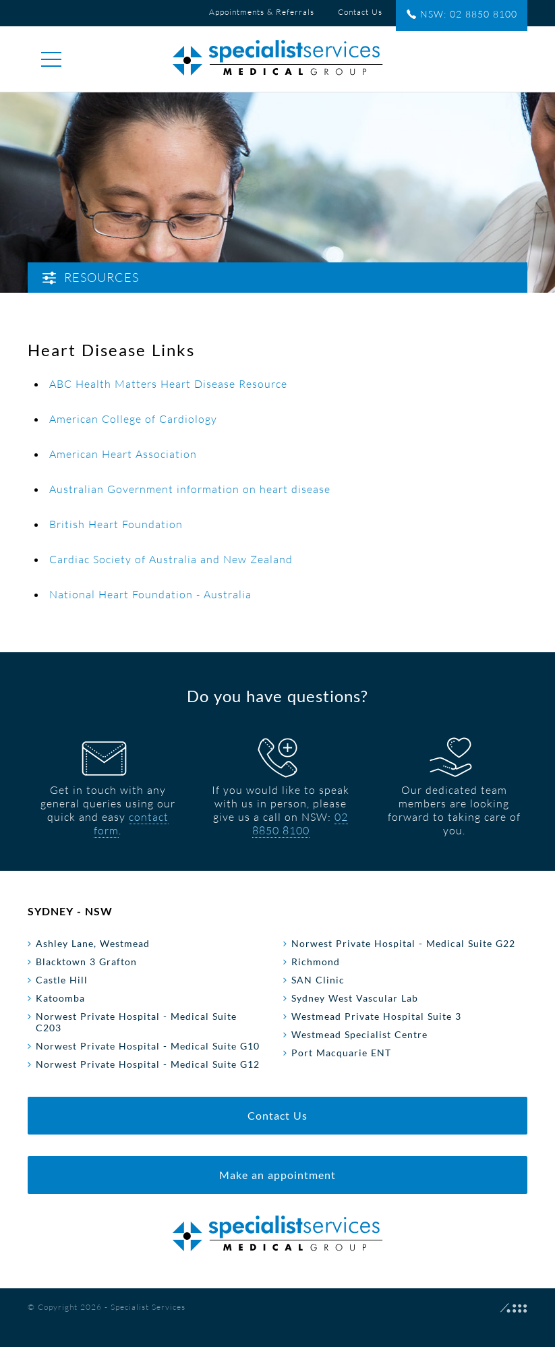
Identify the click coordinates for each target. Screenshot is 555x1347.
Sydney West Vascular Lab (354, 998)
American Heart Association (123, 454)
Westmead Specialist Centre (359, 1034)
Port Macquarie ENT (341, 1052)
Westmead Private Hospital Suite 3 (376, 1016)
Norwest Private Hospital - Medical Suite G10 (148, 1046)
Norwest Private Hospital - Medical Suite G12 (148, 1064)
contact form (131, 823)
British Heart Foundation (116, 524)
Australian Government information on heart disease (189, 489)
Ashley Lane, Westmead (93, 943)
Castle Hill (62, 979)
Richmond (315, 961)
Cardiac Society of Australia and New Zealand (171, 559)
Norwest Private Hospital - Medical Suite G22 (403, 943)
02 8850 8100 (300, 823)
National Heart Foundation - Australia (150, 594)
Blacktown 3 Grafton (86, 961)
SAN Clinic (318, 979)
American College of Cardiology (133, 419)
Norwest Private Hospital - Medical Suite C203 (136, 1021)
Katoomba (60, 998)
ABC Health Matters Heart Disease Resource (168, 384)
